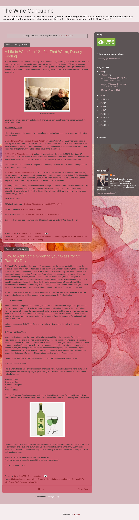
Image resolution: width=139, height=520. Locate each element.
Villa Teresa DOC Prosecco (16, 482)
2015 (101, 110)
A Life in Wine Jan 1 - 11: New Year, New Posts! (113, 85)
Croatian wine (38, 236)
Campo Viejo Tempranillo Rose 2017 (22, 172)
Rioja (84, 236)
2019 (101, 95)
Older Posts (83, 489)
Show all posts (66, 35)
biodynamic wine (18, 479)
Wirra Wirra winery (35, 239)
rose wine (9, 239)
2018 (101, 99)
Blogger (76, 514)
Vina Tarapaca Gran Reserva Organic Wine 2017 (27, 141)
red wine (77, 236)
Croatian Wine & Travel (31, 209)
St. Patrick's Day (79, 479)
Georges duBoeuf (53, 236)
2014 (101, 114)
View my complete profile (107, 193)
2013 (101, 117)
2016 (101, 106)
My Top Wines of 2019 (110, 90)
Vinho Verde (34, 482)
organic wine (67, 236)
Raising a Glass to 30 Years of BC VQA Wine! (43, 204)
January (105, 75)
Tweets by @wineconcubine (108, 59)
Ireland (55, 479)
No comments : (35, 233)
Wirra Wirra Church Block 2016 (20, 154)
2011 (101, 125)
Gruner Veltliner (44, 479)
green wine (31, 479)
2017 (101, 103)
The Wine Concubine (28, 11)
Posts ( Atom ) (53, 497)
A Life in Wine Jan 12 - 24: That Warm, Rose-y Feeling (114, 79)
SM (114, 175)
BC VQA (15, 236)
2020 (101, 72)
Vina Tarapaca (20, 239)
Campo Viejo (25, 236)
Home (41, 489)
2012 (101, 121)
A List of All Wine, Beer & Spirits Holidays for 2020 (41, 214)
